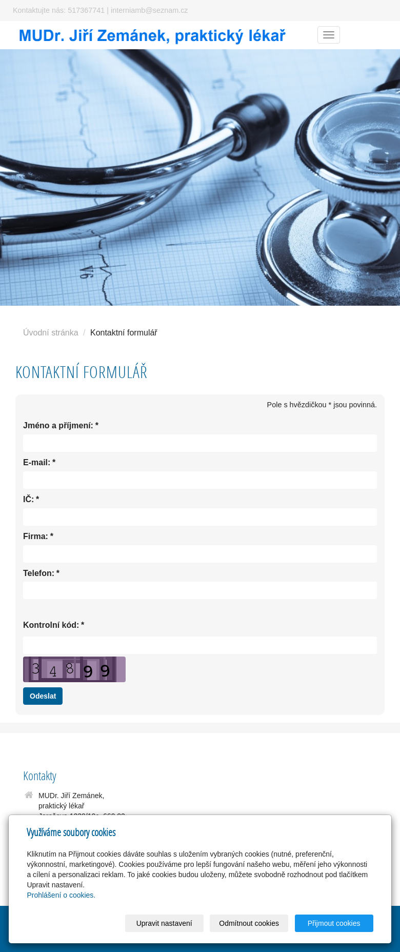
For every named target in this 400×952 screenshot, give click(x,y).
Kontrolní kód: (51, 625)
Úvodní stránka (50, 332)
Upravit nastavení (164, 923)
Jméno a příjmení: (58, 426)
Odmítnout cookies (249, 923)
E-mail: (36, 463)
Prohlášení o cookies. (61, 895)
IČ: (28, 500)
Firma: (35, 537)
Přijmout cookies (334, 923)
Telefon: (38, 574)
